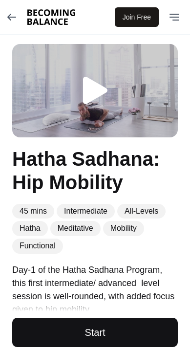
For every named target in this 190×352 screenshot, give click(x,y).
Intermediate (85, 211)
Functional (38, 246)
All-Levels (141, 211)
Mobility (123, 228)
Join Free (137, 17)
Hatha (30, 228)
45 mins (33, 211)
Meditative (75, 228)
